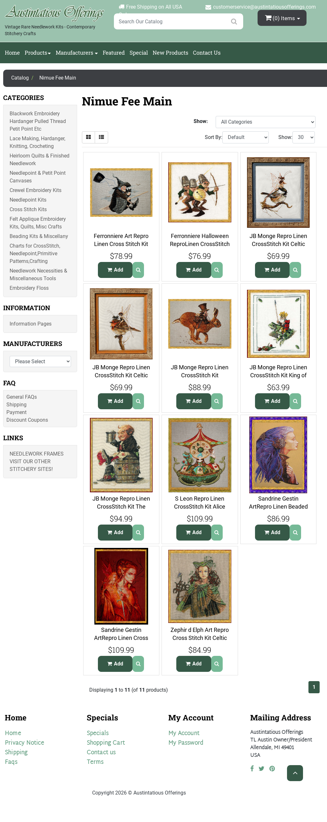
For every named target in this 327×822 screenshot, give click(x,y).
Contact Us (206, 52)
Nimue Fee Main (57, 78)
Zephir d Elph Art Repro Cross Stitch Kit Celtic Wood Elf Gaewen (200, 637)
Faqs (11, 762)
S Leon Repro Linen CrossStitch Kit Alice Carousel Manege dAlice (200, 506)
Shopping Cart (106, 743)
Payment (16, 412)
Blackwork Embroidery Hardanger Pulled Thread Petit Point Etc (38, 121)
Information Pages (31, 324)
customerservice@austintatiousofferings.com (264, 7)
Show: (285, 137)
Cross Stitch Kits (28, 209)
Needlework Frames (37, 454)
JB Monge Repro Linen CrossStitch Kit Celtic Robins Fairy (121, 375)
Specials (98, 733)
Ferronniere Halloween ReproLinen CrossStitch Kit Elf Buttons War (200, 244)
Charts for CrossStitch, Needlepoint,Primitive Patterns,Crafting (35, 253)
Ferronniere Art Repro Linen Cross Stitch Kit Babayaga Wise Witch (121, 244)
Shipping (16, 405)
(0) (280, 17)
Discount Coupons (27, 420)
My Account (183, 733)
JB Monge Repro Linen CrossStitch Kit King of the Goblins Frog (278, 375)
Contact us (101, 753)
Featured (114, 52)
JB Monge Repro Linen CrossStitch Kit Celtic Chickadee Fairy (278, 244)
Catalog (20, 78)
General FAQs (21, 397)
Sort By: (213, 137)
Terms (95, 762)
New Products (170, 52)
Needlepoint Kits (28, 200)
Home (12, 52)
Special (139, 52)
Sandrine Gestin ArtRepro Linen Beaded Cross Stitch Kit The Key (278, 506)
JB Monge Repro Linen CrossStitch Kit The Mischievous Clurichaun (121, 506)
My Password (185, 743)
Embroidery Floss (29, 288)
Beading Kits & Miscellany (39, 236)
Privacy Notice (24, 743)
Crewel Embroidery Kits (35, 190)
